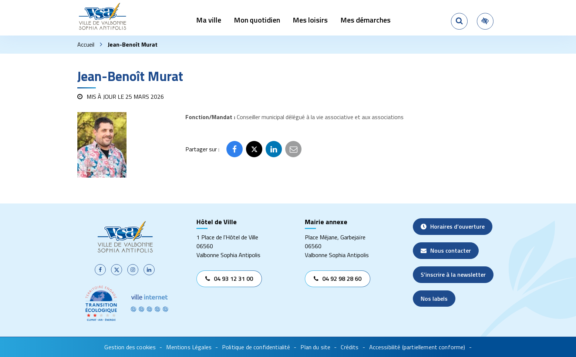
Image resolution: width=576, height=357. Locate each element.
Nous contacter (446, 250)
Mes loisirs (310, 20)
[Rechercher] (459, 21)
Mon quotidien (257, 20)
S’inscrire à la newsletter (453, 274)
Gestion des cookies (130, 347)
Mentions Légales (189, 347)
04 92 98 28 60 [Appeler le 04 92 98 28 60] (337, 278)
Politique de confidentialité (256, 347)
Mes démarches (365, 20)
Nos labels (434, 298)
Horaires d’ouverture (453, 226)
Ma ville (208, 20)
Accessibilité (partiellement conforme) (417, 347)
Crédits (349, 347)
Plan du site (315, 347)
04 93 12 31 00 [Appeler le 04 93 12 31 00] (229, 278)
